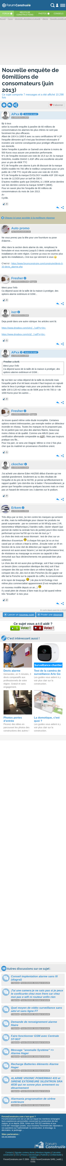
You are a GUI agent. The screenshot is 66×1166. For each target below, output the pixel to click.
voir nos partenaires (9, 1137)
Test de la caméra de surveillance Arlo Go (47, 672)
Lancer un (19, 614)
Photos (42, 13)
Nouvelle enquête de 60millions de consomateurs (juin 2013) (30, 80)
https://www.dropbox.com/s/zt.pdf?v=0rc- (23, 334)
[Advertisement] (33, 851)
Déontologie (34, 1155)
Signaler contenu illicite (24, 1152)
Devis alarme (12, 670)
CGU (17, 1155)
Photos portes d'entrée (13, 719)
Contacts (9, 1152)
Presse (24, 1155)
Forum (5, 13)
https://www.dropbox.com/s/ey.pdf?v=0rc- (24, 328)
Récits (25, 13)
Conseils (58, 13)
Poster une (49, 614)
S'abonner (56, 105)
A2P (42, 436)
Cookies (32, 1157)
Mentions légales (43, 1152)
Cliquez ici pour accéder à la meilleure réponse (30, 218)
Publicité (44, 1155)
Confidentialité (55, 1155)
